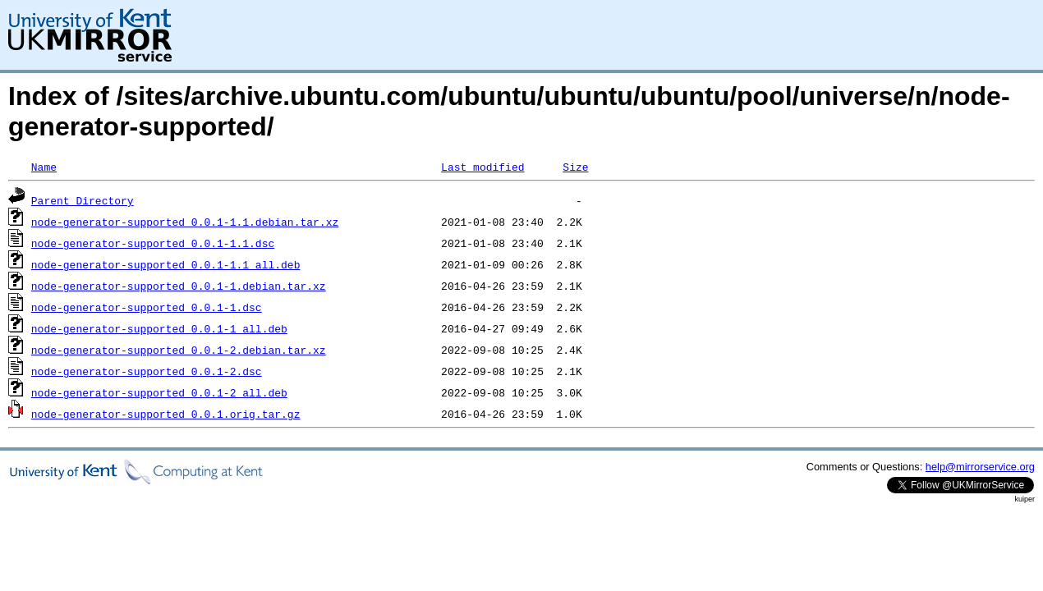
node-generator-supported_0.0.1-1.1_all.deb (166, 264)
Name (44, 166)
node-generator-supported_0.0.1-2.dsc (146, 371)
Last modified (482, 166)
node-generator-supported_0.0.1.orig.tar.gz (166, 413)
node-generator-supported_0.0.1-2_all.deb (159, 392)
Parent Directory (82, 200)
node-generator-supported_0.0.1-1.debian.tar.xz (178, 285)
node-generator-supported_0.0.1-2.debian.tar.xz (178, 349)
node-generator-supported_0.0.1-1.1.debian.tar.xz (184, 221)
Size (575, 166)
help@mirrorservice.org (980, 466)
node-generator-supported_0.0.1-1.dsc (146, 307)
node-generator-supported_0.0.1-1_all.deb (159, 328)
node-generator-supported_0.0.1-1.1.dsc (152, 243)
